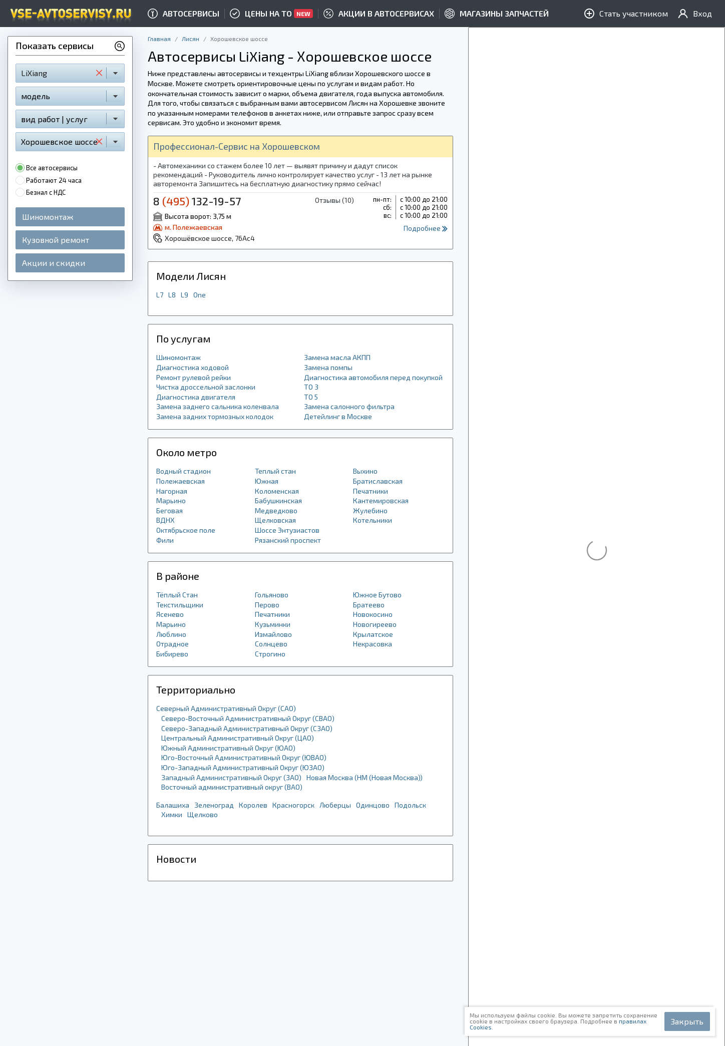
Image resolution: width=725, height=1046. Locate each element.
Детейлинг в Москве (338, 416)
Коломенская (277, 491)
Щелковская (275, 520)
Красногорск (293, 805)
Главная (159, 38)
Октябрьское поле (185, 530)
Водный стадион (183, 471)
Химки (171, 814)
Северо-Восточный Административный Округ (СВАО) (247, 718)
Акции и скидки (53, 262)
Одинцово (373, 805)
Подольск (410, 805)
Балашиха (172, 805)
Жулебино (370, 510)
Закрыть (687, 1021)
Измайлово (273, 634)
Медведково (276, 510)
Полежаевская (180, 481)
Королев (253, 805)
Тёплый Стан (177, 594)
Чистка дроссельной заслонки (205, 387)
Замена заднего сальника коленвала (217, 406)
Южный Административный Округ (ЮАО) (228, 748)
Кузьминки (272, 624)
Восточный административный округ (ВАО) (231, 787)
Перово (267, 604)
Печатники (370, 491)
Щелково (202, 814)
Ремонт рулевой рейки (193, 377)
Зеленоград (214, 805)
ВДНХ (165, 520)
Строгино (270, 653)
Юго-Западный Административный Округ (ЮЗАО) (242, 767)
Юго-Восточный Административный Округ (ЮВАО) (243, 757)
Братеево (369, 604)
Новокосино (373, 614)
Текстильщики (179, 604)
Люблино (171, 634)
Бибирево (172, 653)
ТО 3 (311, 387)
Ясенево (170, 614)
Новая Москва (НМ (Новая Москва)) (364, 777)
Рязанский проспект (288, 540)
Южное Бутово (377, 594)
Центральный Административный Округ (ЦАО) (237, 738)
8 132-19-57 (197, 200)
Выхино (365, 471)
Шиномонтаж (47, 216)
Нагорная (171, 491)
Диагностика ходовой (192, 367)
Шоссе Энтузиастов (287, 530)
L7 (159, 294)
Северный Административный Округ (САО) (226, 708)
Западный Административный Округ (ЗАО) (231, 777)
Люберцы (335, 805)
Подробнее (426, 228)
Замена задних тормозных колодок (214, 416)
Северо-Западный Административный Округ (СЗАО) (246, 728)
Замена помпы (328, 367)
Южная (266, 481)
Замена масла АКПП (337, 357)
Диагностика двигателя (195, 397)
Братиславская (378, 481)
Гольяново (271, 594)
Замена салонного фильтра (349, 406)
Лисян (190, 38)
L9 (184, 294)
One (199, 294)
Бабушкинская (278, 500)
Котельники (372, 520)
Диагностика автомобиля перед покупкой (373, 377)
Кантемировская (381, 500)
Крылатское (373, 634)
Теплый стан (275, 471)
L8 (172, 294)
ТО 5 (311, 397)
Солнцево (271, 643)
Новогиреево (375, 624)
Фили (165, 540)
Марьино (171, 500)
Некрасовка (372, 643)
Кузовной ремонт (55, 239)
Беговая (169, 510)
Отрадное (172, 643)
